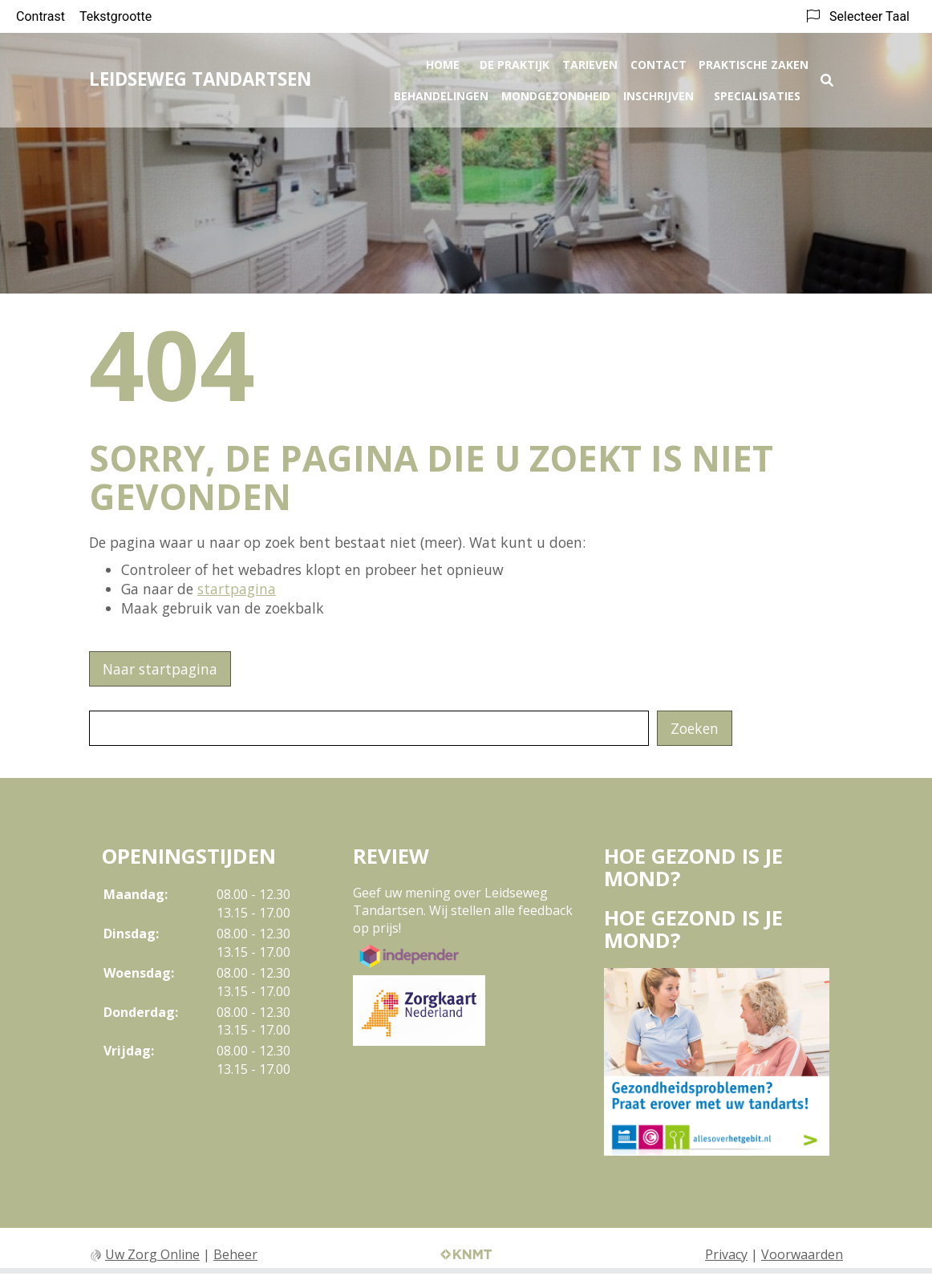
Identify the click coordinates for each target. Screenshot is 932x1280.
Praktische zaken (753, 61)
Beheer (235, 1254)
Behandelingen (441, 92)
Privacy (726, 1254)
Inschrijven (658, 92)
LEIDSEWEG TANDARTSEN (200, 75)
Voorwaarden (802, 1254)
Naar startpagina (160, 668)
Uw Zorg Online (152, 1254)
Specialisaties (757, 92)
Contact (658, 61)
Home (443, 61)
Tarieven (590, 61)
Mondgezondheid (555, 92)
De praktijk (514, 61)
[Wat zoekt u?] (369, 728)
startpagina (236, 588)
